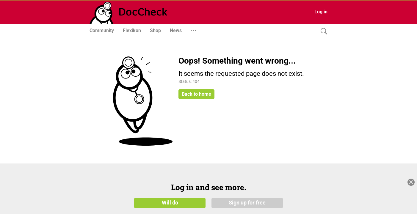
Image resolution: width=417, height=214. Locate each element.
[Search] (322, 31)
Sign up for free (247, 203)
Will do (170, 203)
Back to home (196, 94)
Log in (320, 12)
